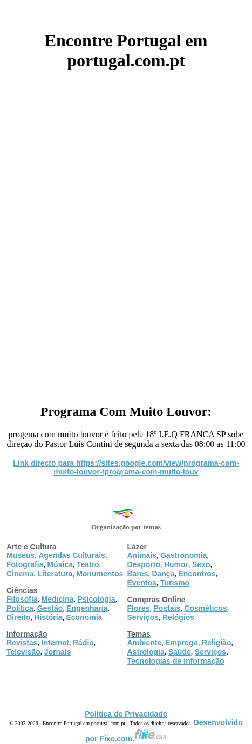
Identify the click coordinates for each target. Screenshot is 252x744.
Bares (137, 573)
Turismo (174, 582)
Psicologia (96, 599)
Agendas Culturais (71, 555)
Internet (55, 642)
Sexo (201, 564)
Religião (216, 642)
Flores (138, 608)
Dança (163, 573)
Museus (20, 555)
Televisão (23, 651)
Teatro (88, 564)
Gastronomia (183, 555)
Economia (84, 617)
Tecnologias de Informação (175, 661)
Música (59, 564)
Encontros (196, 573)
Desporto (143, 564)
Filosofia (22, 599)
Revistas (22, 642)
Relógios (178, 617)
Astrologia (146, 651)
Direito (18, 617)
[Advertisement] (126, 233)
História (48, 617)
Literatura (55, 573)
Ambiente (144, 642)
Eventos (141, 582)
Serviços (143, 617)
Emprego (181, 642)
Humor (176, 564)
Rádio (83, 642)
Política (19, 608)
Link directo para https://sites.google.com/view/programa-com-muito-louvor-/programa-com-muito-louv (126, 467)
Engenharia (86, 608)
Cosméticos (205, 608)
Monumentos (99, 573)
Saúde (179, 651)
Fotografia (24, 564)
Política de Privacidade (126, 713)
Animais (141, 555)
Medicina (58, 599)
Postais (167, 608)
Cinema (20, 573)
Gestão (50, 608)
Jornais (57, 651)
